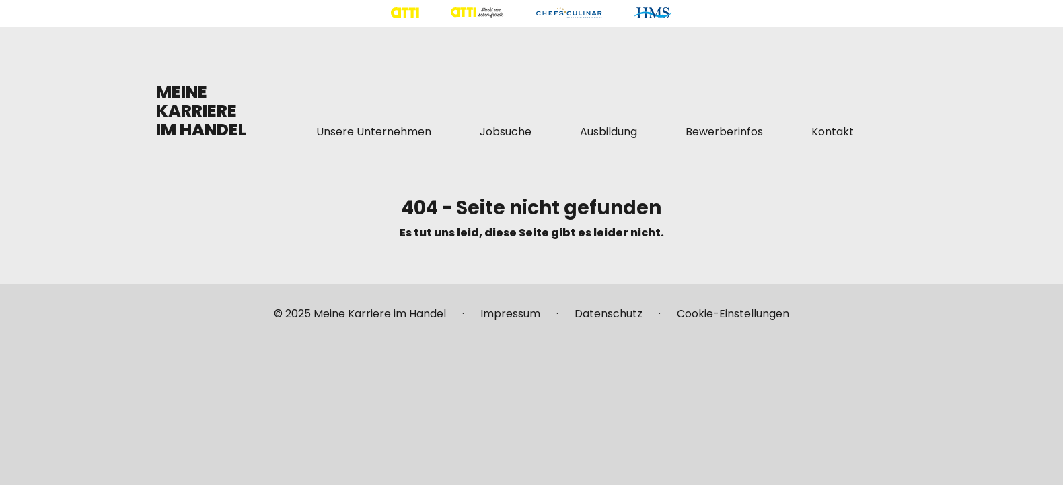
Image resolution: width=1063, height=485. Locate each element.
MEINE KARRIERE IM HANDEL (201, 110)
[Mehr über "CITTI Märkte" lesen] (477, 13)
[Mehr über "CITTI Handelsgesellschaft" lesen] (405, 13)
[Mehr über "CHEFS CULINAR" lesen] (568, 13)
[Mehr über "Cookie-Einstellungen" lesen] (733, 319)
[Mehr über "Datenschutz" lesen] (608, 319)
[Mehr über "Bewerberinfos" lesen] (724, 132)
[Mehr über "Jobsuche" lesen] (506, 132)
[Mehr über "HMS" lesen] (653, 13)
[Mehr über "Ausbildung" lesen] (608, 132)
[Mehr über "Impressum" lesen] (510, 319)
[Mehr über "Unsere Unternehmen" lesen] (373, 132)
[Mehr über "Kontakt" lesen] (832, 132)
